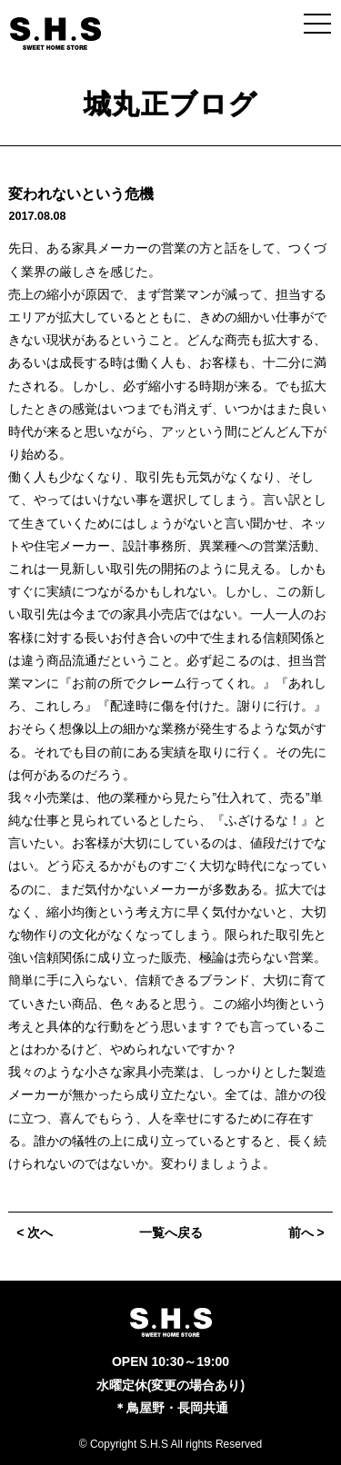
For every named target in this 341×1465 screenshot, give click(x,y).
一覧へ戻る (171, 1232)
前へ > (306, 1232)
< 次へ (34, 1232)
